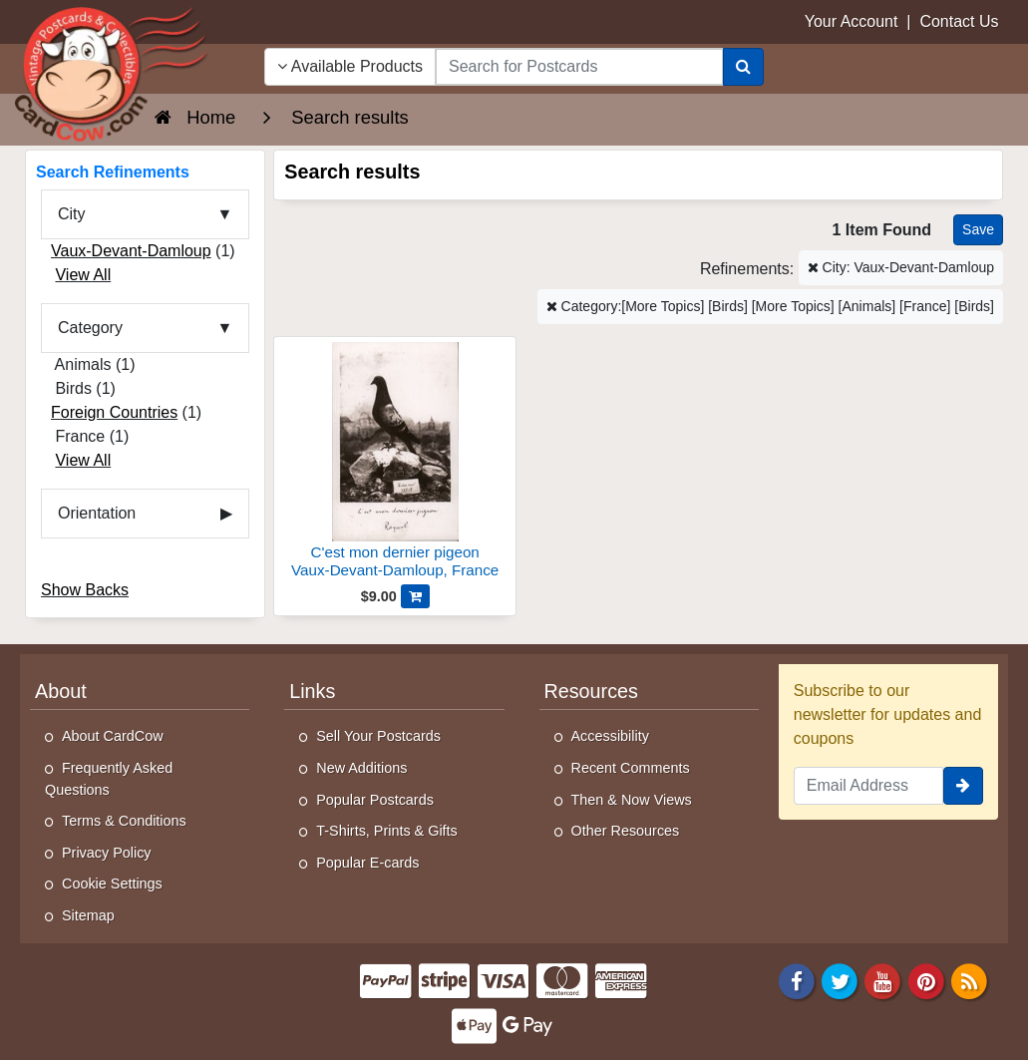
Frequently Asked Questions (108, 779)
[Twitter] (839, 979)
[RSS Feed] (969, 979)
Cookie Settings (112, 883)
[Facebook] (797, 979)
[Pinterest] (926, 979)
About (61, 691)
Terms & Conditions (124, 821)
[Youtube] (883, 979)
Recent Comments (630, 768)
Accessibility (610, 736)
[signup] (963, 786)
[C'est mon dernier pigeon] (394, 463)
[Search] (743, 67)
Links (312, 691)
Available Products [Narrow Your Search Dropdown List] (350, 66)
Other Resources (625, 831)
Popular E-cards (367, 863)
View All (83, 274)
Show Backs (85, 589)
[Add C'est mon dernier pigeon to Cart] (415, 596)
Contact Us (958, 21)
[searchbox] (579, 67)
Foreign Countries (114, 412)
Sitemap (88, 915)
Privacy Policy (107, 853)
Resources (591, 691)
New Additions (361, 768)
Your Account (851, 21)
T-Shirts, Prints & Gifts (387, 831)
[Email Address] (868, 786)
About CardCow (113, 736)
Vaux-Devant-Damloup (131, 250)
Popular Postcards (375, 800)
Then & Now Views (631, 800)
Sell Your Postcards (378, 736)
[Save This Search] (978, 229)
